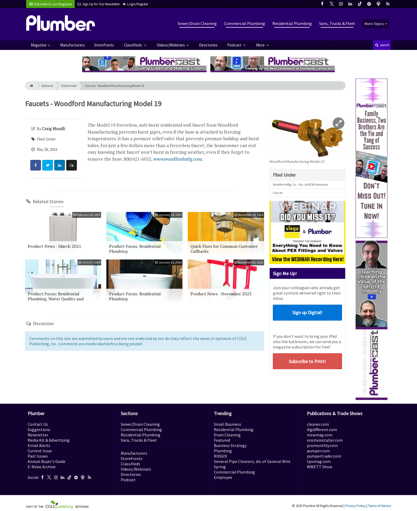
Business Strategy (230, 445)
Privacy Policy (355, 506)
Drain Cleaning (227, 434)
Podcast (234, 45)
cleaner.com (318, 424)
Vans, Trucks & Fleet (337, 23)
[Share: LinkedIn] (59, 165)
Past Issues (38, 456)
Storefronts (104, 45)
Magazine (39, 45)
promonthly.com (322, 445)
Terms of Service (379, 506)
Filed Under (69, 86)
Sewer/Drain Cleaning (197, 23)
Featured (222, 440)
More (260, 45)
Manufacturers (72, 45)
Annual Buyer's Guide (46, 461)
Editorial (47, 86)
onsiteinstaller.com (325, 440)
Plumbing (223, 450)
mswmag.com (319, 434)
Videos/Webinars (171, 45)
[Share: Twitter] (47, 165)
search (381, 45)
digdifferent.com (322, 429)
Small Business (227, 424)
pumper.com (318, 450)
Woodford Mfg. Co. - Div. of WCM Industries (300, 184)
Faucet (277, 193)
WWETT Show (319, 466)
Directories (208, 45)
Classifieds (133, 45)
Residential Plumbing (292, 23)
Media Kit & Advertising (49, 440)
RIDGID (220, 456)
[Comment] (71, 165)
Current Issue (40, 450)
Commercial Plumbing (244, 23)
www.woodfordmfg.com (177, 159)
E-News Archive (42, 466)
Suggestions (39, 429)
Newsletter (38, 434)
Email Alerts (39, 445)
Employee (223, 477)
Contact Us (38, 424)
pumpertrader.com (324, 456)
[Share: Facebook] (35, 165)
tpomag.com (319, 461)
